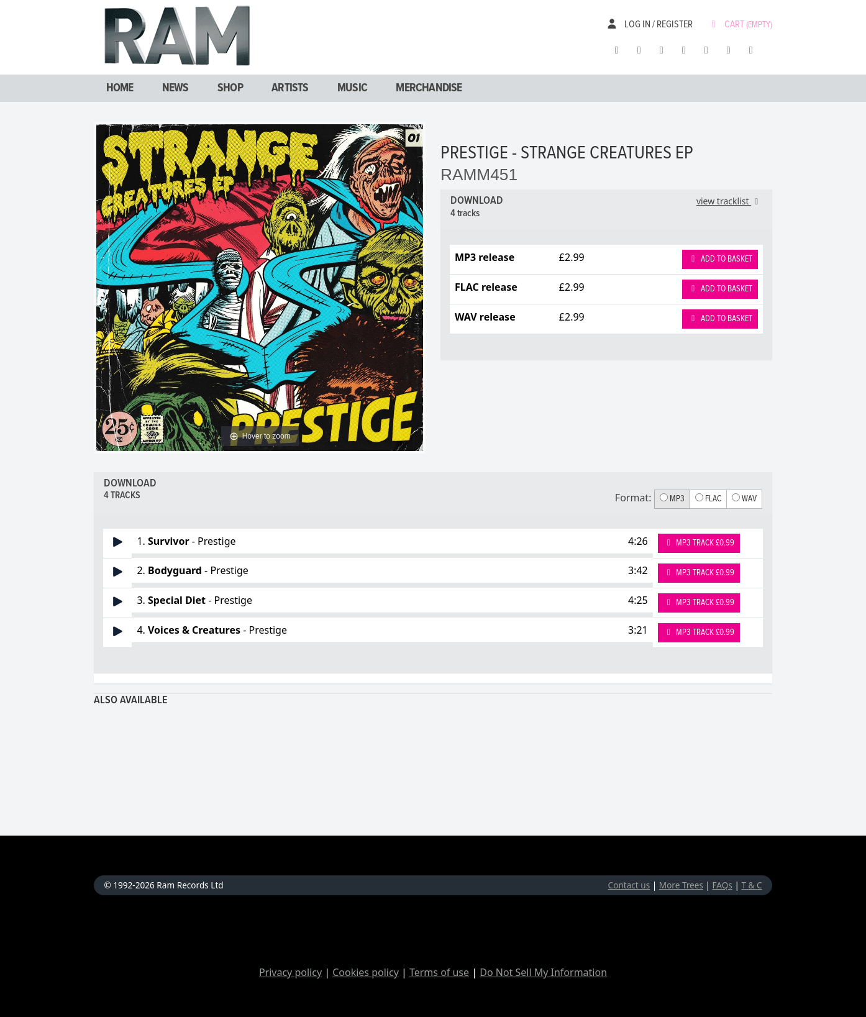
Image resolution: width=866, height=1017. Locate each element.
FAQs (722, 885)
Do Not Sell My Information (543, 972)
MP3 (672, 498)
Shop (230, 88)
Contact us (629, 885)
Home (120, 88)
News (175, 88)
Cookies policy (365, 972)
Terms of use (439, 972)
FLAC (708, 498)
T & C (751, 885)
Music (352, 88)
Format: (633, 497)
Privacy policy (290, 972)
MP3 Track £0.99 (699, 543)
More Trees (681, 885)
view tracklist (729, 201)
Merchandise (429, 88)
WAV (744, 498)
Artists (289, 88)
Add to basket (720, 259)
